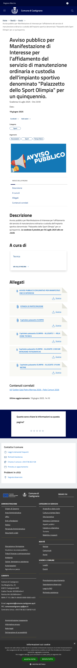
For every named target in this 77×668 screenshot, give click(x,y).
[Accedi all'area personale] (67, 3)
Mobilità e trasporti (50, 535)
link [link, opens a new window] (60, 654)
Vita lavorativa (48, 516)
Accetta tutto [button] (29, 659)
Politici (7, 524)
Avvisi (20, 20)
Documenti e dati (11, 532)
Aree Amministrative (13, 512)
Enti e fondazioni (11, 520)
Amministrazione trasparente (16, 620)
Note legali (9, 628)
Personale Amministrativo (15, 528)
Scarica (56, 298)
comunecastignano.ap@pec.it (16, 606)
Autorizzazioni (10, 565)
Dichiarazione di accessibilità (16, 632)
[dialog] (38, 654)
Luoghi (45, 565)
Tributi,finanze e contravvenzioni (17, 553)
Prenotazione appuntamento (54, 580)
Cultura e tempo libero (51, 512)
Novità (12, 20)
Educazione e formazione (14, 546)
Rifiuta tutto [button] (47, 659)
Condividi (15, 119)
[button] (38, 664)
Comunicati (47, 550)
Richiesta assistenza (50, 592)
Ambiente (9, 557)
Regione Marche (9, 3)
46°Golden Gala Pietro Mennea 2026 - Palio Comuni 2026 (34, 389)
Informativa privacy (12, 624)
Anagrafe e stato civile (51, 508)
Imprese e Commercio (51, 520)
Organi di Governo (12, 508)
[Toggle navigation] (4, 10)
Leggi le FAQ (47, 588)
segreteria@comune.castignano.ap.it (20, 603)
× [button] (74, 643)
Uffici (7, 516)
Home (5, 20)
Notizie (45, 546)
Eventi (45, 569)
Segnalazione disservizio (52, 584)
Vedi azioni (26, 119)
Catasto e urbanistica (51, 528)
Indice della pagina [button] (19, 180)
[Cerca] (72, 10)
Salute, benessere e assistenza (17, 561)
